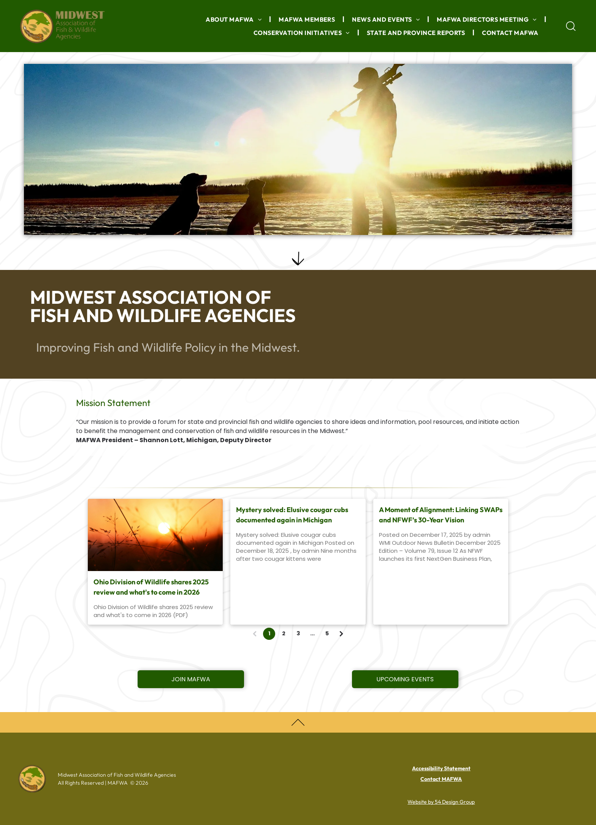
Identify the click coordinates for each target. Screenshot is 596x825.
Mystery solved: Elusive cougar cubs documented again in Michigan (292, 514)
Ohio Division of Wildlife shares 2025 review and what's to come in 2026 (151, 587)
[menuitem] (234, 19)
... (312, 633)
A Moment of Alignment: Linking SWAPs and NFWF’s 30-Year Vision (440, 514)
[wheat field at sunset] (155, 535)
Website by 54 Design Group (441, 801)
